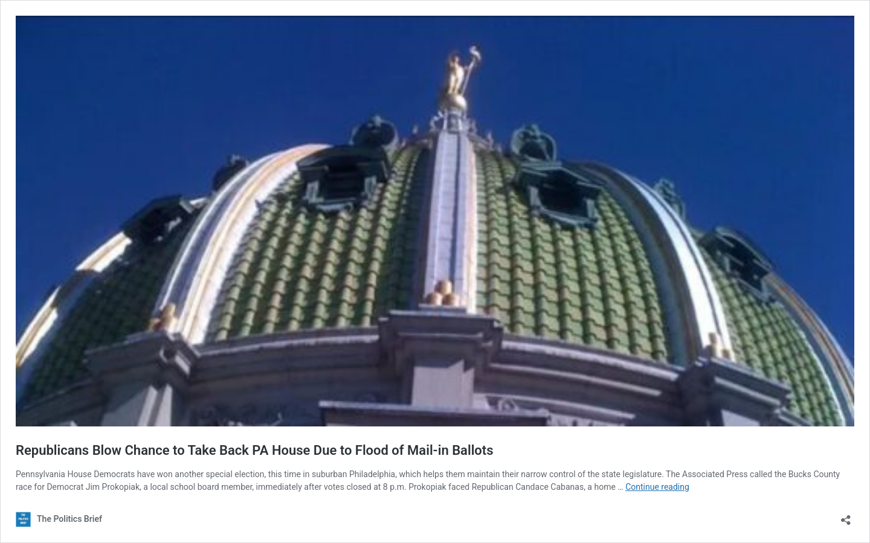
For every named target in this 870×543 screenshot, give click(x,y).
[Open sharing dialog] (845, 516)
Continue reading (657, 487)
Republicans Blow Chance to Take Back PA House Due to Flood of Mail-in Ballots (255, 450)
